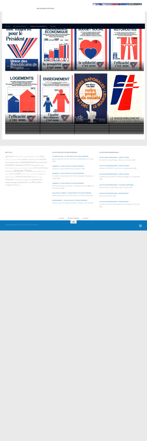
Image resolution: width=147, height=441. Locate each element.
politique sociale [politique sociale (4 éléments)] (37, 192)
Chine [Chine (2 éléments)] (15, 172)
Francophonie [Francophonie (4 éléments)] (35, 178)
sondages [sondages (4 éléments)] (8, 198)
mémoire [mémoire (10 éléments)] (20, 189)
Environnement (57, 213)
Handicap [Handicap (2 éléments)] (30, 181)
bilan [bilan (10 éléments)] (42, 169)
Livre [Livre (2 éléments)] (44, 187)
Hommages (55, 179)
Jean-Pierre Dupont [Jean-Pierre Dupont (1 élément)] (25, 187)
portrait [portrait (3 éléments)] (29, 195)
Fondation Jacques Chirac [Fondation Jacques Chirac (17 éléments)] (17, 177)
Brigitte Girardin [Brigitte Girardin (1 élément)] (9, 172)
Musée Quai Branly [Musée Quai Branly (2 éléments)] (10, 190)
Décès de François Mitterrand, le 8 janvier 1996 (68, 181)
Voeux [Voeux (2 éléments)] (19, 198)
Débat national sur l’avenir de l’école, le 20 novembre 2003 (72, 208)
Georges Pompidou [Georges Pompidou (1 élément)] (13, 181)
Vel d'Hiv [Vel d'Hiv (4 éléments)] (14, 198)
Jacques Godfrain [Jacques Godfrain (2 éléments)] (37, 184)
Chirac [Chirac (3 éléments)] (19, 172)
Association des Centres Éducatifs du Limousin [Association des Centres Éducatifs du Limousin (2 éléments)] (27, 169)
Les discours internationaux (108, 170)
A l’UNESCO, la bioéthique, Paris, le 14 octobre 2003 (117, 173)
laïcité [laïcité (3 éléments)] (41, 187)
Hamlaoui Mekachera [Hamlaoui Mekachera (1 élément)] (23, 181)
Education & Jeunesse (59, 206)
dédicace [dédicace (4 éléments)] (18, 175)
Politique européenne (126, 198)
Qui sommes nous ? (19, 26)
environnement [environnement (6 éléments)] (41, 175)
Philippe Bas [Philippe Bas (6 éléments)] (9, 192)
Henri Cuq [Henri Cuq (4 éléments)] (37, 181)
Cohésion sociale (57, 169)
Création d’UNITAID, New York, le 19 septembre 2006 (117, 181)
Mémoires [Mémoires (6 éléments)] (27, 189)
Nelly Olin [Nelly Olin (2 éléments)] (34, 190)
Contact (53, 26)
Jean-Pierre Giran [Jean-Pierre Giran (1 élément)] (34, 187)
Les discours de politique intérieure (76, 169)
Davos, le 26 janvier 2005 (107, 208)
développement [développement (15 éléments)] (28, 175)
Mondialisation (123, 206)
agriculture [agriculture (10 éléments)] (9, 169)
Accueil (7, 26)
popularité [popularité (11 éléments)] (22, 195)
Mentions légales (73, 231)
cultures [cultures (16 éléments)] (42, 172)
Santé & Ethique (124, 170)
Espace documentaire (38, 26)
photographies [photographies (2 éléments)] (27, 192)
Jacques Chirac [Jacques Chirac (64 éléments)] (22, 183)
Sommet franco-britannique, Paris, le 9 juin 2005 (115, 200)
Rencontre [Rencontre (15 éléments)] (37, 195)
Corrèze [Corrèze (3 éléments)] (36, 172)
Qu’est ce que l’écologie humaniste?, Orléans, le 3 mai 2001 (72, 215)
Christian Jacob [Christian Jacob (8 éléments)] (27, 172)
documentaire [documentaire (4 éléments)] (9, 175)
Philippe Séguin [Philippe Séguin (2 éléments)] (18, 192)
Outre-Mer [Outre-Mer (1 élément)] (39, 189)
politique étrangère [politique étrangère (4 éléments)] (11, 195)
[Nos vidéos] (140, 238)
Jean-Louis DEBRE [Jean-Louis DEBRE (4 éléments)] (15, 187)
